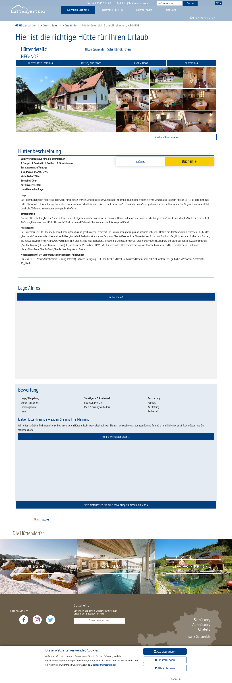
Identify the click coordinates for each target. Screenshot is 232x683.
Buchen (189, 161)
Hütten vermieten (202, 19)
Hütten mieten (78, 12)
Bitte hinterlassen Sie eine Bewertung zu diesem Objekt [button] (116, 505)
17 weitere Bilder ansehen (166, 137)
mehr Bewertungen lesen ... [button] (116, 436)
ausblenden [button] (116, 297)
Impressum (112, 661)
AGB (128, 661)
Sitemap (143, 661)
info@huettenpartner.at (135, 3)
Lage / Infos (141, 63)
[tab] (116, 297)
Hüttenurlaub (112, 12)
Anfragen (140, 161)
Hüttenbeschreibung (40, 63)
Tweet (45, 520)
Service (171, 12)
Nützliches (144, 12)
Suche (190, 3)
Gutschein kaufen (99, 620)
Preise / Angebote (91, 63)
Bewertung (191, 63)
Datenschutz (91, 661)
